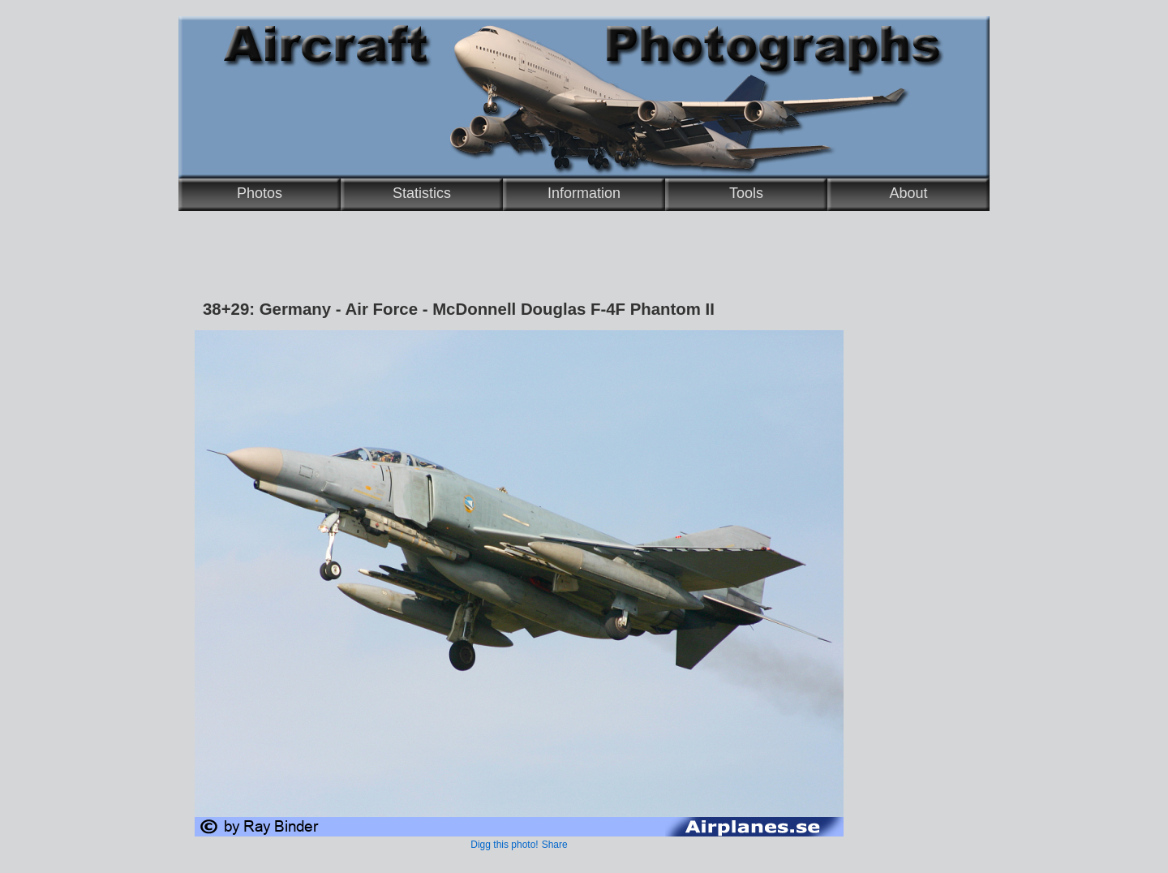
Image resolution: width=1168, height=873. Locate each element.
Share (555, 844)
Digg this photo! (504, 844)
